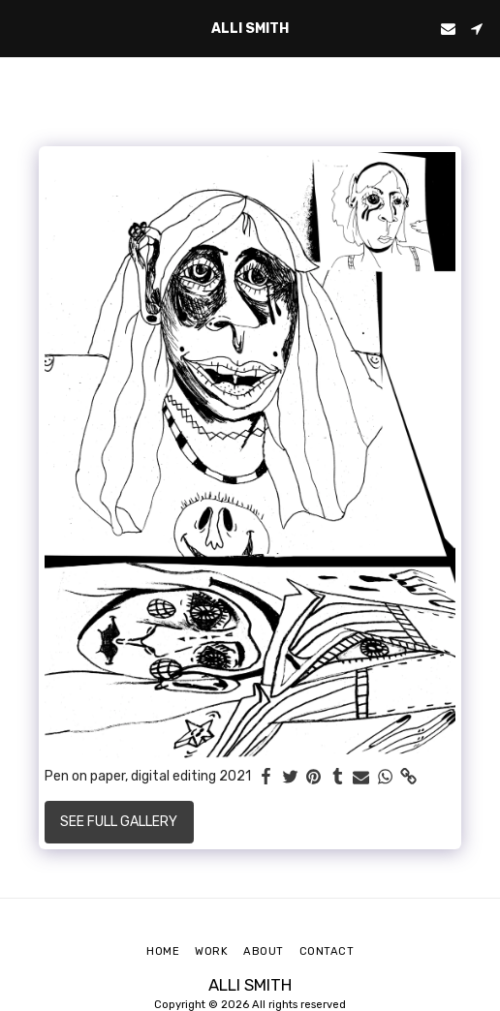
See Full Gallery (118, 821)
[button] (21, 28)
